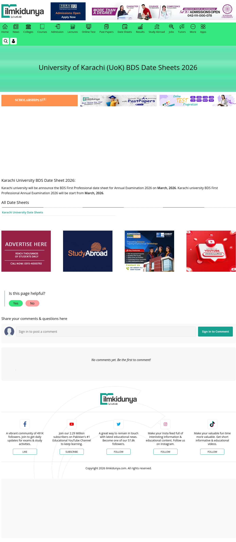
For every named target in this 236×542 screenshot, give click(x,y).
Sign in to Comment (215, 331)
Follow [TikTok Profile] (212, 451)
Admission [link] (57, 29)
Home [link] (5, 29)
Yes (15, 303)
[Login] (13, 41)
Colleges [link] (28, 29)
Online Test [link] (88, 29)
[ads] (26, 251)
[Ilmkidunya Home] (23, 11)
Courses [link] (42, 29)
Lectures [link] (73, 29)
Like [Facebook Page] (25, 451)
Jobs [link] (171, 29)
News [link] (16, 29)
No (32, 303)
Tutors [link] (182, 29)
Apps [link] (203, 29)
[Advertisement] (118, 137)
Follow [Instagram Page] (165, 451)
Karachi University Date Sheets (22, 212)
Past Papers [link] (106, 29)
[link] (68, 11)
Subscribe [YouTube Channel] (72, 451)
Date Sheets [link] (125, 29)
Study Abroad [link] (157, 29)
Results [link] (140, 29)
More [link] (193, 29)
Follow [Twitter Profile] (118, 451)
